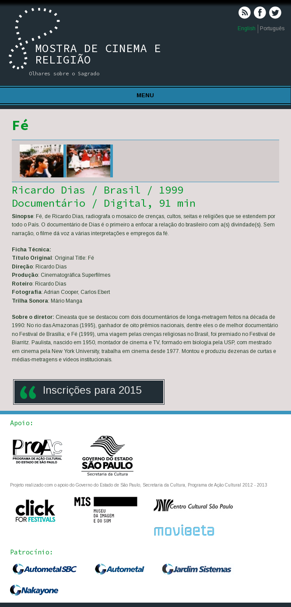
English (247, 28)
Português (272, 28)
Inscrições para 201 (89, 390)
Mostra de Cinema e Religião (98, 54)
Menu (145, 95)
